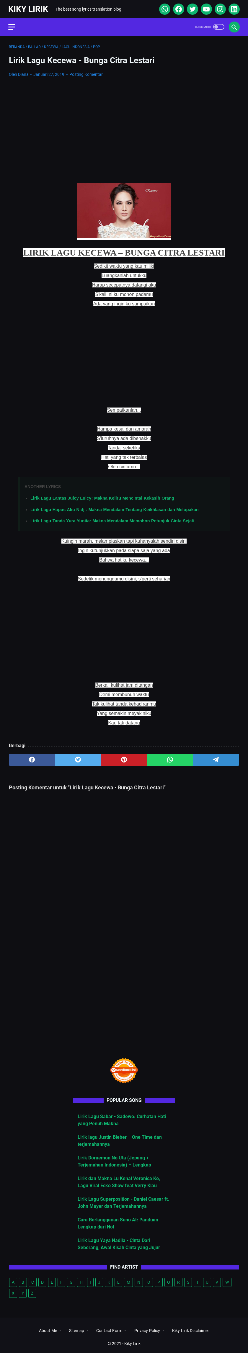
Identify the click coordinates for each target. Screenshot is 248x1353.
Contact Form (109, 1331)
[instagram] (219, 7)
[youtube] (205, 7)
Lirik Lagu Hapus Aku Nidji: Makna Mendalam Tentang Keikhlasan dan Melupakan (114, 508)
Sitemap (76, 1331)
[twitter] (191, 7)
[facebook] (177, 7)
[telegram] (216, 759)
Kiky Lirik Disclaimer (190, 1331)
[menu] (16, 25)
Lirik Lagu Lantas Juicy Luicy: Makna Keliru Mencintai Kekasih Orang (102, 497)
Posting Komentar (86, 73)
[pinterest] (124, 759)
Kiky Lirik (29, 8)
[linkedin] (232, 7)
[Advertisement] (124, 125)
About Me (48, 1331)
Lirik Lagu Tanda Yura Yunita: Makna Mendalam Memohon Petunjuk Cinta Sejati (112, 519)
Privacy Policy (147, 1331)
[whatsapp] (163, 7)
